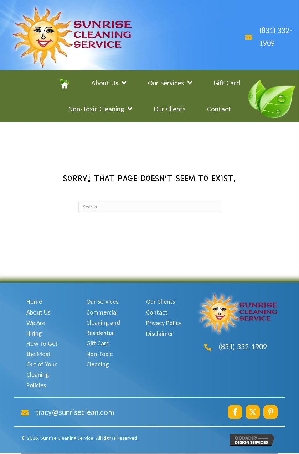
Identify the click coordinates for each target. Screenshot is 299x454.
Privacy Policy (163, 323)
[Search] (149, 207)
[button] (235, 412)
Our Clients (160, 302)
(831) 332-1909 (242, 347)
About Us (38, 312)
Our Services (102, 302)
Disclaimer (159, 334)
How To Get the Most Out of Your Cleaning (42, 359)
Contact (156, 312)
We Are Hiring (35, 328)
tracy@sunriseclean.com (75, 412)
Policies (36, 385)
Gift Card (98, 343)
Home (34, 302)
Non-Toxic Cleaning (99, 359)
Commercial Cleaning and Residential (103, 322)
